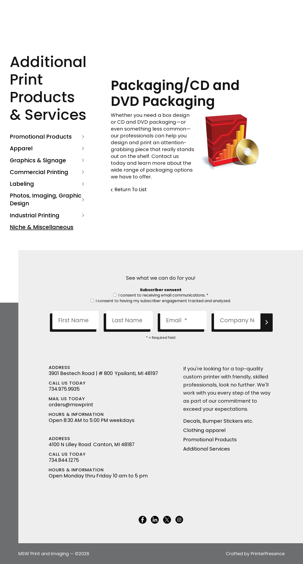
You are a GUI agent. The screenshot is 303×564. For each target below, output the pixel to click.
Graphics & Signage (48, 160)
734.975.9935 (64, 389)
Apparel (48, 148)
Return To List (130, 189)
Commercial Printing (48, 172)
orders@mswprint (71, 404)
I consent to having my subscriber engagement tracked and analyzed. (160, 301)
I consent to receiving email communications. (160, 295)
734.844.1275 (64, 460)
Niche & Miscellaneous (41, 227)
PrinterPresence (268, 554)
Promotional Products (48, 137)
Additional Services (206, 448)
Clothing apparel (204, 430)
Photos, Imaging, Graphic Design (48, 199)
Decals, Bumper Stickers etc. (218, 421)
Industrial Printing (48, 215)
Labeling (48, 184)
